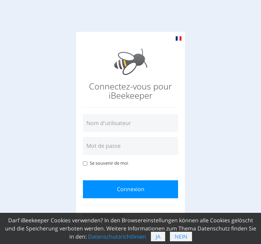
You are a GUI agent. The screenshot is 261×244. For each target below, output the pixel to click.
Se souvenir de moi (105, 163)
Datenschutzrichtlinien (117, 236)
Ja (158, 236)
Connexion (130, 189)
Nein (181, 236)
